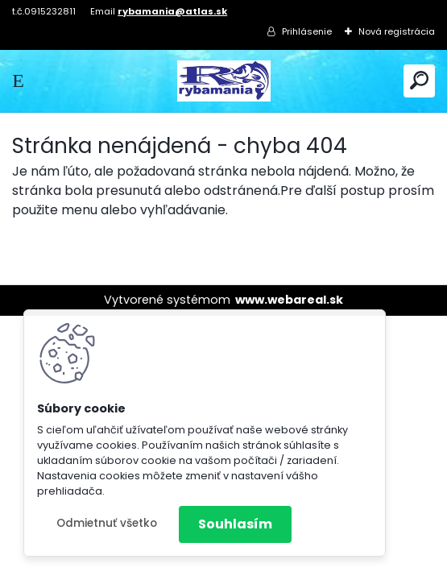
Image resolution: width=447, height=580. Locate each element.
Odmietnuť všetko (106, 523)
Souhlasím (235, 524)
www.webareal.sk (289, 300)
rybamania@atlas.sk (172, 11)
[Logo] (224, 81)
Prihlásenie (307, 31)
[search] (419, 80)
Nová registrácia (396, 31)
